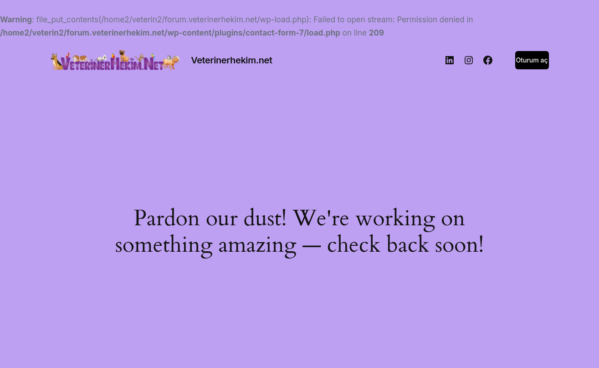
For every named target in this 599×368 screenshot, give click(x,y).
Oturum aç (532, 60)
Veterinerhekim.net (231, 60)
